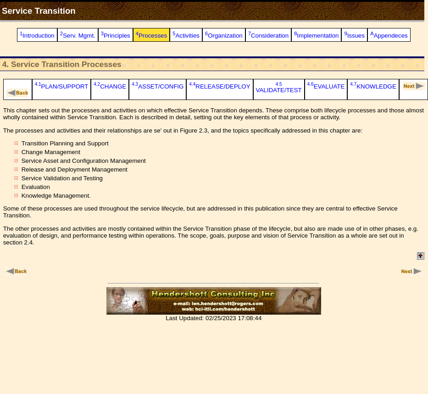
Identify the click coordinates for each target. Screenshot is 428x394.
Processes (151, 35)
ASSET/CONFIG (157, 86)
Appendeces (389, 35)
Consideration (268, 35)
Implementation (316, 35)
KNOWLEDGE (373, 86)
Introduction (37, 35)
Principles (115, 35)
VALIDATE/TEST (279, 88)
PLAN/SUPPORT (62, 86)
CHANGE (110, 86)
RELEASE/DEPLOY (219, 86)
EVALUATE (326, 86)
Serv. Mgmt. (77, 35)
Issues (354, 35)
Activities (186, 35)
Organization (224, 35)
